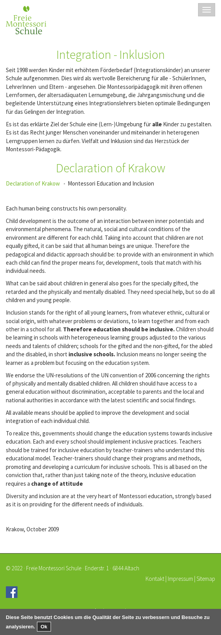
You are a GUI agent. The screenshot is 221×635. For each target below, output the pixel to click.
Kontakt (155, 578)
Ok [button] (43, 627)
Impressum (180, 578)
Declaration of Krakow (33, 183)
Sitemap (205, 578)
